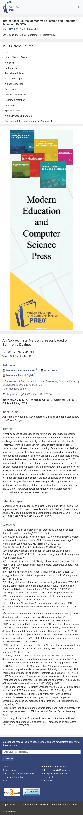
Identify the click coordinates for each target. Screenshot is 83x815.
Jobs (5, 780)
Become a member (15, 100)
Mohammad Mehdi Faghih (20, 375)
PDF (41, 35)
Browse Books (9, 770)
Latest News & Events (16, 57)
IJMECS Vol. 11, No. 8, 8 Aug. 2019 (20, 29)
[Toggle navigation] (78, 7)
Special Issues (12, 110)
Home (8, 52)
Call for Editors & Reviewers (56, 770)
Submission (11, 89)
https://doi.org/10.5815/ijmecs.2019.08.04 (29, 394)
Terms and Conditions (13, 777)
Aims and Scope (13, 78)
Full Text (7, 351)
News (5, 766)
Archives (9, 62)
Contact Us (47, 780)
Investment (47, 777)
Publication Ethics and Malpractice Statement (28, 121)
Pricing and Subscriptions (55, 773)
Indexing (9, 105)
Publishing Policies (15, 73)
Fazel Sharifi (50, 370)
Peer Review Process (16, 94)
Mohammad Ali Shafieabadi (20, 370)
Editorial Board (12, 68)
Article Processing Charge (18, 116)
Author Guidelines (14, 84)
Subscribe (8, 759)
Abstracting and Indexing (54, 766)
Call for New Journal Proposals (18, 773)
